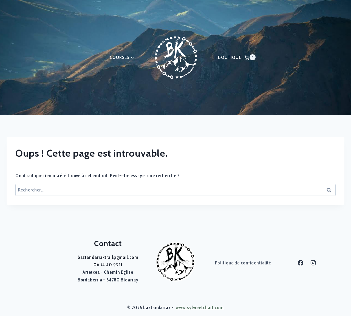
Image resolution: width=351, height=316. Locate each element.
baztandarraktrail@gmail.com (108, 257)
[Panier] (250, 57)
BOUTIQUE (229, 57)
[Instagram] (313, 262)
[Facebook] (300, 262)
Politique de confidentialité (243, 263)
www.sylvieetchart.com (200, 307)
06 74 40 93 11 (108, 264)
